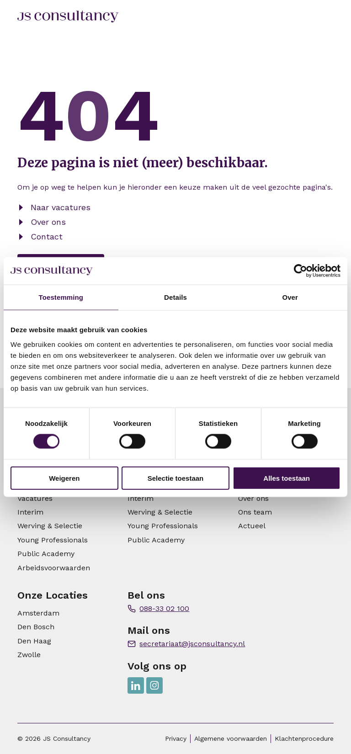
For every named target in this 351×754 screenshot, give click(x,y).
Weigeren (64, 478)
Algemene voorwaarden (230, 738)
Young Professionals (52, 540)
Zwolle (29, 654)
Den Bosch (35, 626)
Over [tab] (290, 297)
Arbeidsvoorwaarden (53, 567)
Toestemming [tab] (61, 297)
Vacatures (35, 498)
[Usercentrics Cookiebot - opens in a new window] (300, 271)
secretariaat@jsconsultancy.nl (192, 643)
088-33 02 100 (164, 608)
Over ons (48, 222)
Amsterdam (38, 613)
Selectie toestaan (176, 478)
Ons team (255, 512)
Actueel (252, 525)
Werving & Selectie (49, 525)
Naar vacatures (60, 207)
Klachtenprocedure (304, 738)
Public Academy (45, 553)
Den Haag (34, 641)
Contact (47, 236)
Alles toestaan (286, 478)
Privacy (175, 738)
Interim (30, 512)
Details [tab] (175, 297)
